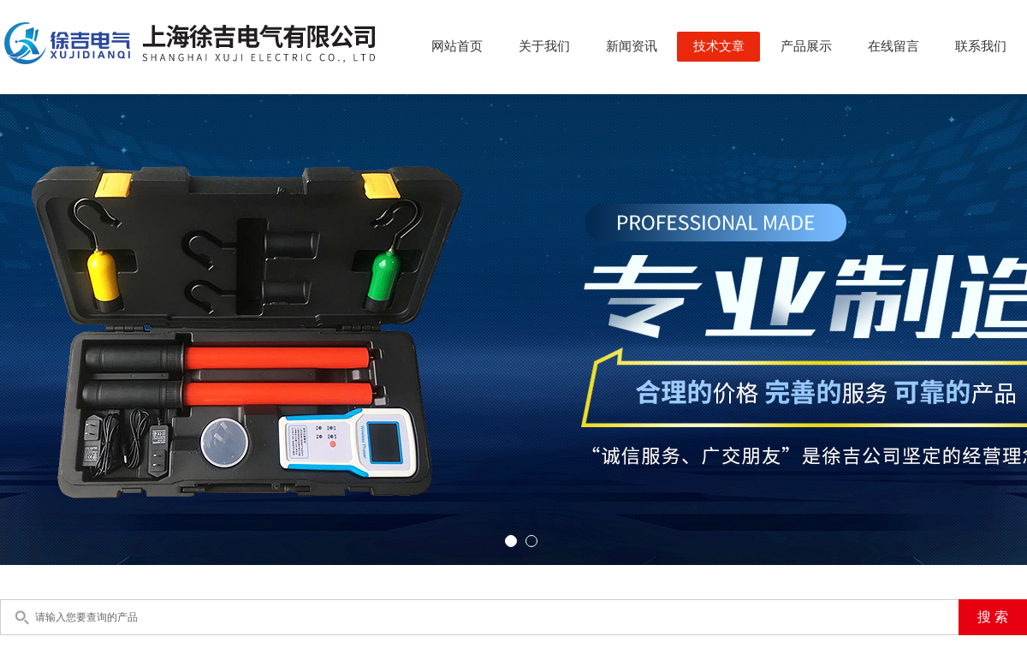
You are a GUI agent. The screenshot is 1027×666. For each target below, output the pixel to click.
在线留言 (893, 46)
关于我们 (544, 46)
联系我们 (980, 46)
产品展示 (806, 46)
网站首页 (457, 46)
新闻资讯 (631, 46)
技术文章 (719, 46)
